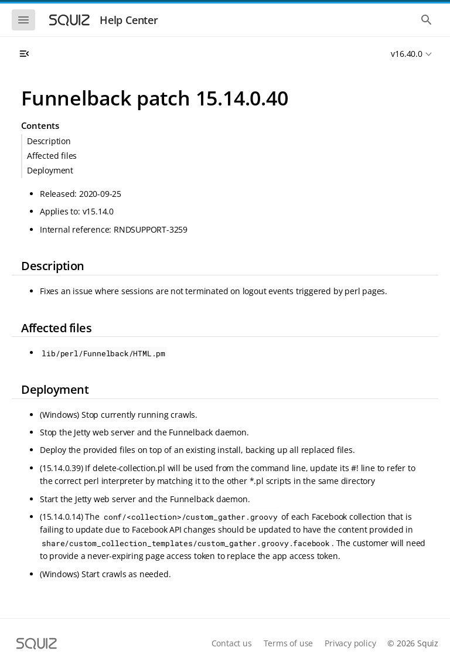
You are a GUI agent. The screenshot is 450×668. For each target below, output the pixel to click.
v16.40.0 (406, 53)
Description (49, 140)
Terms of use (288, 643)
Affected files (52, 155)
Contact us (232, 643)
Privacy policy (350, 643)
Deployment (50, 170)
